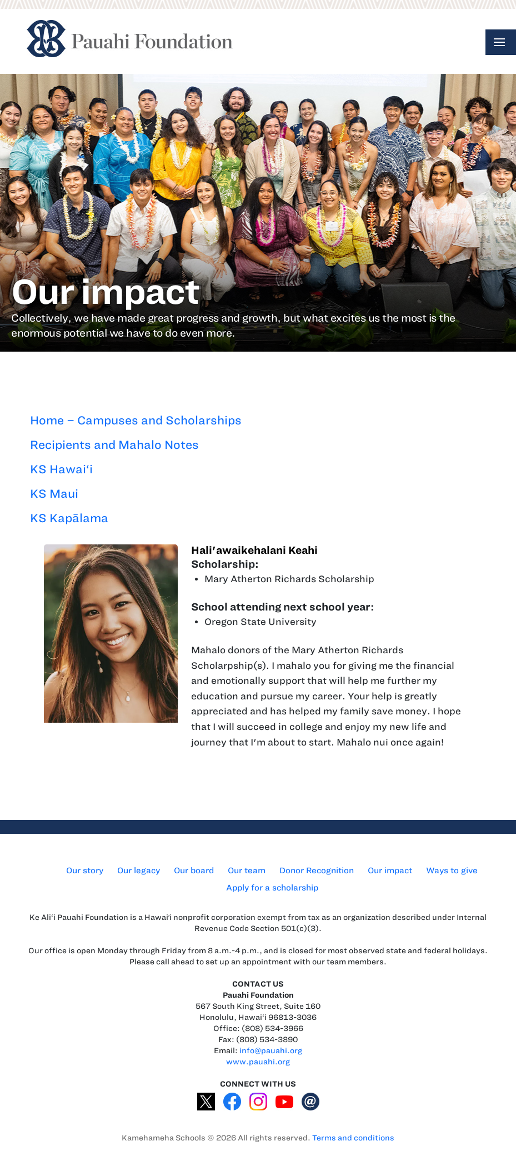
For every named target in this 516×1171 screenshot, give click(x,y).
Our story (84, 870)
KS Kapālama (69, 518)
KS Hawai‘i (61, 469)
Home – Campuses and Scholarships (136, 420)
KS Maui (54, 493)
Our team (246, 870)
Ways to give (452, 870)
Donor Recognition (316, 870)
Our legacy (138, 870)
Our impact (390, 870)
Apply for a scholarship (272, 887)
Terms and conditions (353, 1138)
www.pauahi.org (258, 1062)
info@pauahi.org (270, 1051)
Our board (194, 870)
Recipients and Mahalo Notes (114, 444)
